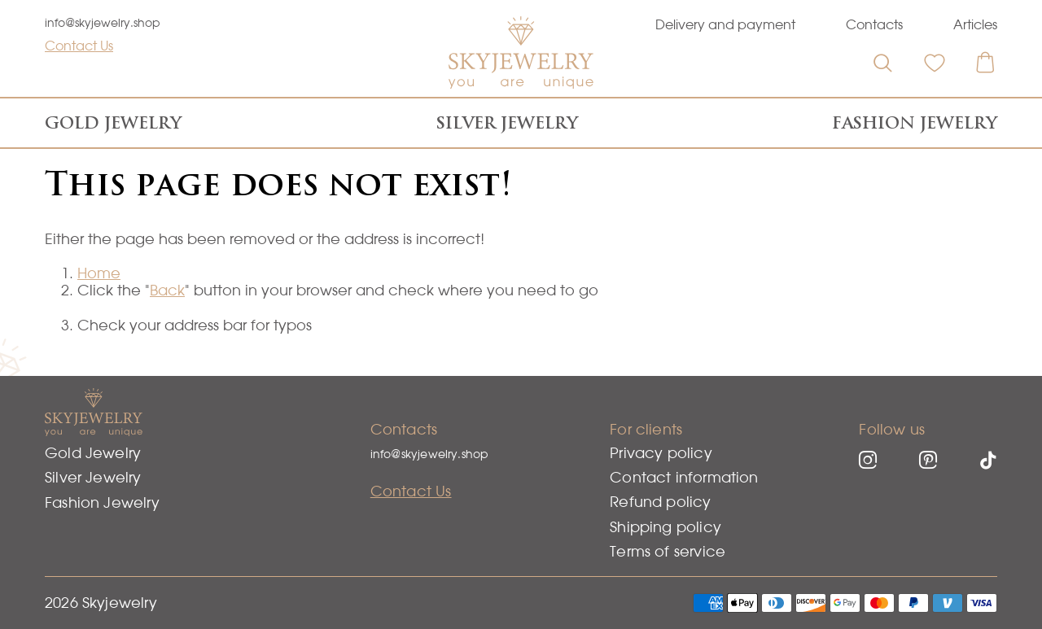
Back (167, 290)
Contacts (874, 24)
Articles (975, 24)
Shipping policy (665, 526)
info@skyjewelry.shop (102, 22)
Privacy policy (661, 452)
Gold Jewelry (113, 123)
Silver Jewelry (507, 123)
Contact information (684, 477)
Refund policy (660, 501)
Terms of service (667, 551)
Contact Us (79, 45)
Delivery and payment (725, 24)
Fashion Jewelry (914, 123)
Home (98, 273)
